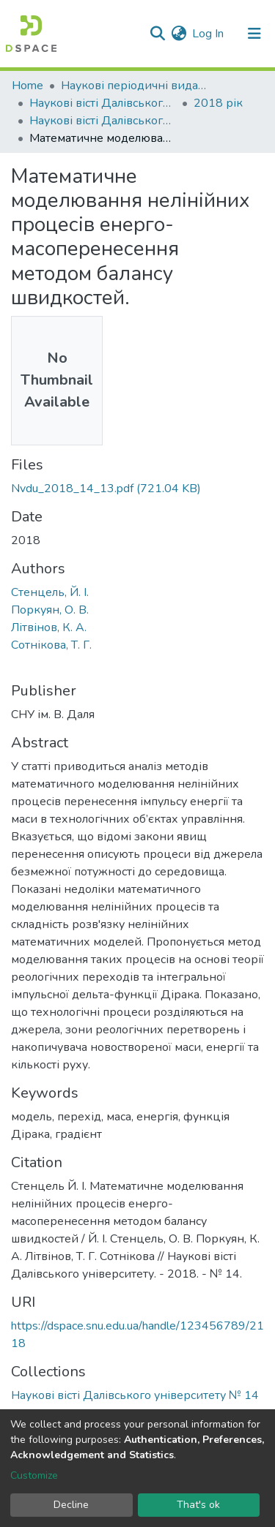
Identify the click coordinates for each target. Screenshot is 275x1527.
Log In (208, 34)
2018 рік (218, 103)
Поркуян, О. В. (50, 610)
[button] (178, 33)
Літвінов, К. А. (49, 627)
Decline (71, 1505)
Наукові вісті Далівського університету (102, 103)
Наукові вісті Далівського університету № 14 (102, 121)
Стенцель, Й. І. (50, 592)
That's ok (198, 1505)
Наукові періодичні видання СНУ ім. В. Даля (134, 86)
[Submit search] (157, 33)
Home (27, 86)
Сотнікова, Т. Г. (51, 645)
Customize (34, 1475)
